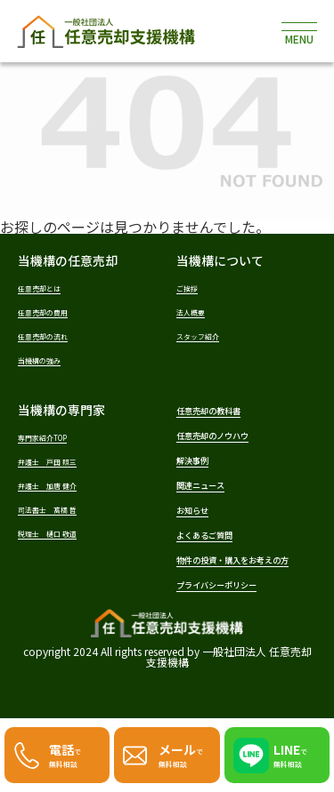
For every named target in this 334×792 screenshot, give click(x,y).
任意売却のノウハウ (232, 440)
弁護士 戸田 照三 (62, 464)
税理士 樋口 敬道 (62, 539)
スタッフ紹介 (208, 336)
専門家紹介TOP (55, 439)
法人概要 (197, 311)
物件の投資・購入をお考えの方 (245, 582)
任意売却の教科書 (226, 413)
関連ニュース (213, 493)
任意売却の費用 (55, 311)
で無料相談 (70, 752)
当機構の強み (50, 361)
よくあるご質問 (220, 547)
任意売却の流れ (55, 336)
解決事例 (201, 467)
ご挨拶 (192, 286)
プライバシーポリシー (238, 618)
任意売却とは (50, 286)
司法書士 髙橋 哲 (62, 514)
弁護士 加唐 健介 (62, 489)
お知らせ (201, 520)
